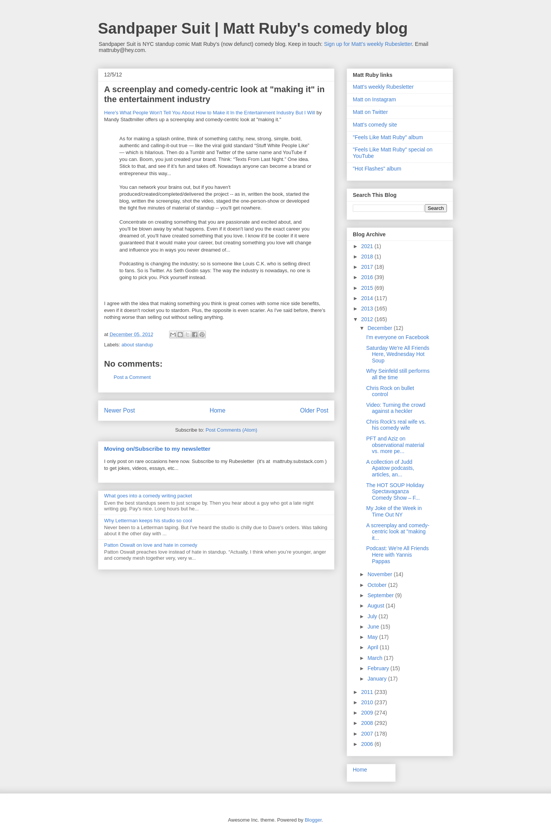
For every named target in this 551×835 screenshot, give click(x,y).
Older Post (314, 410)
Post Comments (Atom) (231, 430)
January (377, 679)
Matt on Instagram (374, 99)
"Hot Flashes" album (377, 169)
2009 (368, 713)
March (375, 658)
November (380, 574)
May (373, 637)
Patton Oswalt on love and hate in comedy (150, 545)
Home (218, 410)
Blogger (313, 820)
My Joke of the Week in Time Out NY (394, 511)
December (380, 328)
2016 (368, 277)
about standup (137, 345)
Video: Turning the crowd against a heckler (395, 408)
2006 (368, 744)
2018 (368, 256)
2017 (368, 267)
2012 (368, 319)
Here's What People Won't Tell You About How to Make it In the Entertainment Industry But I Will (209, 112)
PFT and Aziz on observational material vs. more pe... (395, 445)
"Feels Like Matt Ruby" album (388, 137)
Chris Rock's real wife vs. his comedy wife (396, 425)
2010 (368, 702)
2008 (368, 723)
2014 (368, 298)
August (376, 606)
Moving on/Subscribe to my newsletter (157, 448)
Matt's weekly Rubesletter (383, 87)
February (378, 668)
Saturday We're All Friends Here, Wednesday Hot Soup (397, 354)
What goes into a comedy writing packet (148, 496)
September (381, 595)
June (373, 627)
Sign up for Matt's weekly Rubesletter (368, 44)
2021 (368, 246)
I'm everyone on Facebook (397, 337)
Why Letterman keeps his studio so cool (148, 520)
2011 (368, 692)
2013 (368, 308)
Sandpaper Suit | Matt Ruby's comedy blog (253, 28)
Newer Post (119, 410)
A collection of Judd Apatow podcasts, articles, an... (390, 468)
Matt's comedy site (375, 125)
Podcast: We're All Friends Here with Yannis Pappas (397, 554)
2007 (368, 734)
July (372, 616)
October (377, 585)
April (373, 647)
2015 (368, 288)
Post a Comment (132, 377)
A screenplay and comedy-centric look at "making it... (397, 531)
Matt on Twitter (370, 112)
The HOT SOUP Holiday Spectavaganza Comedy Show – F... (395, 491)
